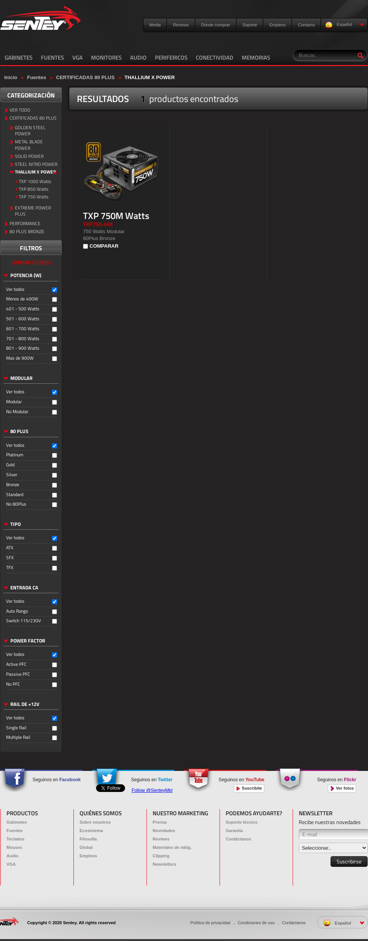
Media (155, 25)
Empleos (277, 25)
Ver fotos (342, 788)
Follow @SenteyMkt (152, 790)
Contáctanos (238, 839)
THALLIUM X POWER (150, 77)
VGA (77, 57)
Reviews (181, 25)
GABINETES (19, 57)
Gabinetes (17, 822)
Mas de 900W (20, 358)
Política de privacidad (211, 922)
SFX (10, 558)
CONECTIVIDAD (214, 57)
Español (345, 25)
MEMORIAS (256, 57)
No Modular (17, 412)
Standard (14, 495)
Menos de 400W (22, 299)
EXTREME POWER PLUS (33, 211)
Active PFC (16, 664)
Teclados (15, 839)
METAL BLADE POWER (29, 145)
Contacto (306, 25)
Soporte (250, 25)
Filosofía (88, 839)
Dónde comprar (215, 25)
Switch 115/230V (23, 621)
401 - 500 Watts (22, 309)
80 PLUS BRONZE (27, 232)
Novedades (164, 830)
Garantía (234, 830)
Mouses (14, 847)
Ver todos (15, 289)
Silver (11, 475)
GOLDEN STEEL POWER (30, 131)
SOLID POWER (29, 156)
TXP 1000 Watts (35, 181)
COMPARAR (104, 246)
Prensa (160, 822)
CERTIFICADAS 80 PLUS (85, 77)
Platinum (14, 455)
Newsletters (164, 864)
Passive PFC (18, 674)
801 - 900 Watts (22, 348)
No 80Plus (16, 504)
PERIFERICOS (171, 57)
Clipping (161, 855)
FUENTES (52, 57)
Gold (10, 465)
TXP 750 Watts (34, 197)
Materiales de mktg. (172, 847)
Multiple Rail (18, 737)
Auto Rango (17, 611)
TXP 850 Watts (34, 189)
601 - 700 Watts (22, 329)
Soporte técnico (241, 822)
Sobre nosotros (95, 822)
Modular (14, 402)
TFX (9, 568)
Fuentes (36, 77)
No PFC (13, 684)
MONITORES (106, 57)
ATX (9, 548)
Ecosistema (91, 830)
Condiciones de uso (256, 922)
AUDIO (138, 57)
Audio (12, 855)
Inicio (10, 77)
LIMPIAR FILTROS (31, 262)
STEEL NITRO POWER (36, 164)
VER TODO (20, 110)
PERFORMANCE (25, 224)
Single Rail (16, 728)
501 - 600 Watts (22, 319)
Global (86, 847)
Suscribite (249, 788)
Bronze (12, 485)
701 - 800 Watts (22, 339)
